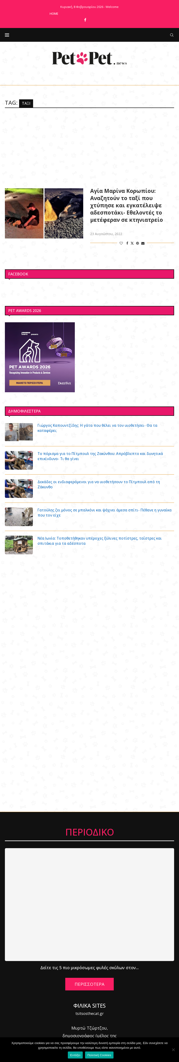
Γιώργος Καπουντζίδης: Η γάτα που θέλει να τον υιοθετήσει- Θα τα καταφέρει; (100, 428)
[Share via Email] (143, 243)
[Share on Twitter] (132, 243)
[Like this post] (121, 243)
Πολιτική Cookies (99, 1055)
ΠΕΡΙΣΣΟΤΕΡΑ (89, 984)
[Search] (171, 35)
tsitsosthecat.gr (90, 1013)
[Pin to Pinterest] (137, 243)
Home (54, 13)
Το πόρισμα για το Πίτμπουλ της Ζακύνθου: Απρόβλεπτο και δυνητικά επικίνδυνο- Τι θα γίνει (102, 456)
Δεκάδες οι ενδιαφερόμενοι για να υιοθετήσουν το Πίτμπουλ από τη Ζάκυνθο (100, 484)
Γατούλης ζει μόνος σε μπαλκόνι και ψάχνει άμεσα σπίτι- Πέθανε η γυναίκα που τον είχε (99, 512)
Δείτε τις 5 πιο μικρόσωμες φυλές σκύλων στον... (89, 967)
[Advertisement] (89, 147)
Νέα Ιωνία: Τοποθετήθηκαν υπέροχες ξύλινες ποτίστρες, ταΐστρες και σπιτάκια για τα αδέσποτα (101, 541)
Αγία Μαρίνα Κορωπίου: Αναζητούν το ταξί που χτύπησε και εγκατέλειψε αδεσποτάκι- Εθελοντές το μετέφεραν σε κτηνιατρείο (126, 205)
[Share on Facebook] (127, 243)
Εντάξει (75, 1055)
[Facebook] (85, 19)
